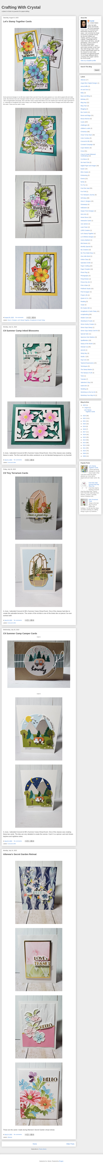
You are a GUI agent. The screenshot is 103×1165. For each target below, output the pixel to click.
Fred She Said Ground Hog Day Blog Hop (94, 484)
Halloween (84, 207)
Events (83, 178)
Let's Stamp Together (24, 320)
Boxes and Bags (86, 115)
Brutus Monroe (85, 118)
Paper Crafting (85, 266)
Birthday (83, 99)
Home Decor (84, 217)
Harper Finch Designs (87, 211)
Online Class (84, 259)
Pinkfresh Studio (86, 288)
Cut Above (84, 159)
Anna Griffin (84, 86)
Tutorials (83, 379)
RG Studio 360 (85, 308)
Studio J (83, 356)
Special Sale (84, 334)
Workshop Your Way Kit (88, 395)
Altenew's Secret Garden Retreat (19, 854)
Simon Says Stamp (86, 327)
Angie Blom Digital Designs (89, 83)
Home (35, 1144)
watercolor (84, 385)
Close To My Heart (86, 135)
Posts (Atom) (42, 1149)
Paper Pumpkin (85, 269)
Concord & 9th (12, 462)
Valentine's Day (85, 382)
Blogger (61, 1161)
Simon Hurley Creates (87, 324)
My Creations (85, 250)
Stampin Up (84, 347)
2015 (84, 437)
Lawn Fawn (84, 227)
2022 (84, 418)
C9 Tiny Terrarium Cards (15, 473)
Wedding (83, 389)
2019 (84, 426)
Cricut (82, 151)
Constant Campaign (87, 144)
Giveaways (84, 204)
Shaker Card (84, 317)
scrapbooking (85, 314)
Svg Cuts (83, 360)
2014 (84, 440)
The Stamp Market (86, 369)
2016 (84, 434)
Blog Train (84, 106)
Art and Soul (84, 89)
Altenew (10, 1137)
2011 (84, 448)
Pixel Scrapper (85, 292)
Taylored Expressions (87, 363)
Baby (82, 93)
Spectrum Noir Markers (88, 337)
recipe (82, 305)
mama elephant (85, 240)
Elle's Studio (84, 172)
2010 (84, 450)
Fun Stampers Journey (88, 195)
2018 (84, 429)
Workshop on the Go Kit (88, 392)
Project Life (84, 295)
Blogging (83, 109)
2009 (84, 453)
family (82, 182)
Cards (82, 122)
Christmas (84, 131)
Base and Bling (85, 96)
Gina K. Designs (12, 320)
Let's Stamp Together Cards (17, 21)
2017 (84, 432)
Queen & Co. (85, 298)
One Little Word (85, 256)
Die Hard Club (85, 162)
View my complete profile (88, 60)
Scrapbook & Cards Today (37, 320)
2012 (84, 445)
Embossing (84, 175)
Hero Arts (83, 214)
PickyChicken (85, 279)
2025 (84, 405)
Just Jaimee (84, 224)
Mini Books (84, 243)
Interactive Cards (86, 220)
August (86, 407)
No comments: (19, 317)
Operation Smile (85, 263)
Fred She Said (85, 188)
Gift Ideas (84, 198)
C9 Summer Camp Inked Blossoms (21, 330)
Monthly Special (85, 246)
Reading (83, 301)
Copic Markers (85, 148)
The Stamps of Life (86, 373)
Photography (84, 275)
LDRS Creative (85, 230)
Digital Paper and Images (88, 165)
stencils (83, 350)
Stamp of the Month (87, 343)
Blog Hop (83, 102)
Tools (82, 376)
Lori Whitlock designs (87, 237)
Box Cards (84, 112)
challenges (84, 125)
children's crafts (85, 128)
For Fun (83, 185)
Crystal (92, 21)
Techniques (84, 366)
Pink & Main (84, 285)
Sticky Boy (84, 353)
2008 (84, 456)
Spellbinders (84, 340)
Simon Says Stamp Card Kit (89, 330)
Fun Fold (83, 191)
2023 (84, 415)
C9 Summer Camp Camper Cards (20, 633)
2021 (84, 421)
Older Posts (70, 1144)
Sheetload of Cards (86, 321)
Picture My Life (85, 282)
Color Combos (85, 138)
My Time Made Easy (87, 253)
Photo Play (84, 272)
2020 (84, 424)
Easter (83, 169)
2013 (84, 442)
